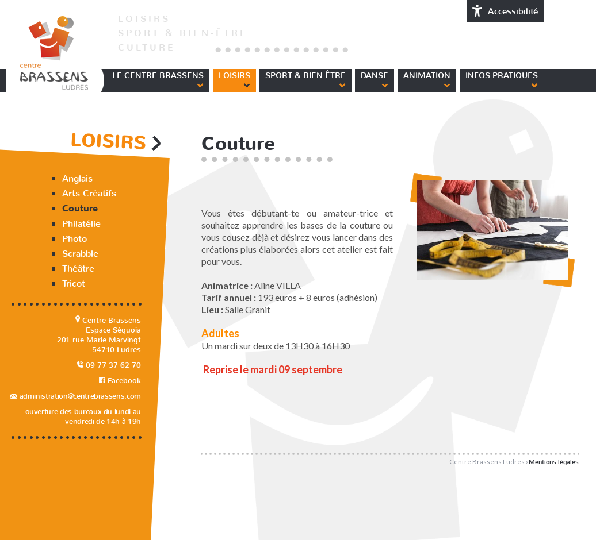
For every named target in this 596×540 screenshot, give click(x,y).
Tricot (73, 283)
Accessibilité (505, 11)
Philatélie (81, 224)
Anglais (77, 178)
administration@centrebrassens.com (75, 396)
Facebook (120, 380)
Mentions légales (554, 462)
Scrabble (80, 254)
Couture (80, 208)
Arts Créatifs (89, 193)
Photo (74, 239)
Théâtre (78, 269)
